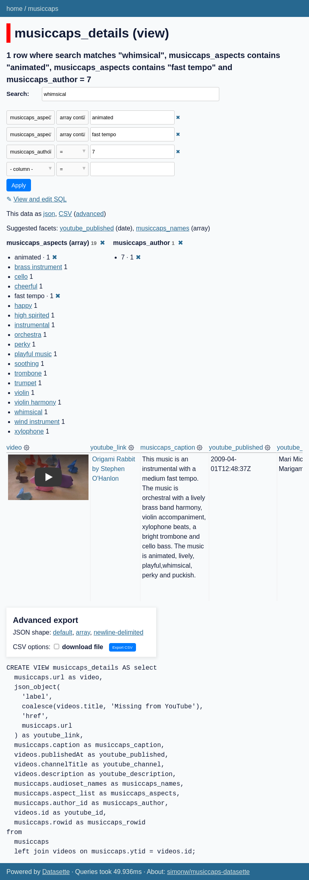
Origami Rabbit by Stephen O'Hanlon (114, 469)
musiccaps (43, 8)
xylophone (29, 431)
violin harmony (35, 402)
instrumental (31, 325)
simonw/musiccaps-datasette (208, 871)
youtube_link (109, 447)
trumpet (25, 383)
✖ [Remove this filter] (178, 117)
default (62, 632)
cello (21, 276)
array (83, 632)
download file (78, 646)
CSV (65, 213)
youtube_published (87, 228)
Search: (17, 93)
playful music (33, 354)
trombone (28, 373)
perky (22, 344)
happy (23, 305)
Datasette (56, 871)
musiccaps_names (163, 228)
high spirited (31, 315)
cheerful (25, 286)
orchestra (27, 334)
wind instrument (37, 421)
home (14, 8)
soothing (26, 363)
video (14, 447)
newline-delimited (119, 632)
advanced (90, 213)
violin (21, 392)
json (49, 213)
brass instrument (38, 267)
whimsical (28, 412)
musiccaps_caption (167, 447)
